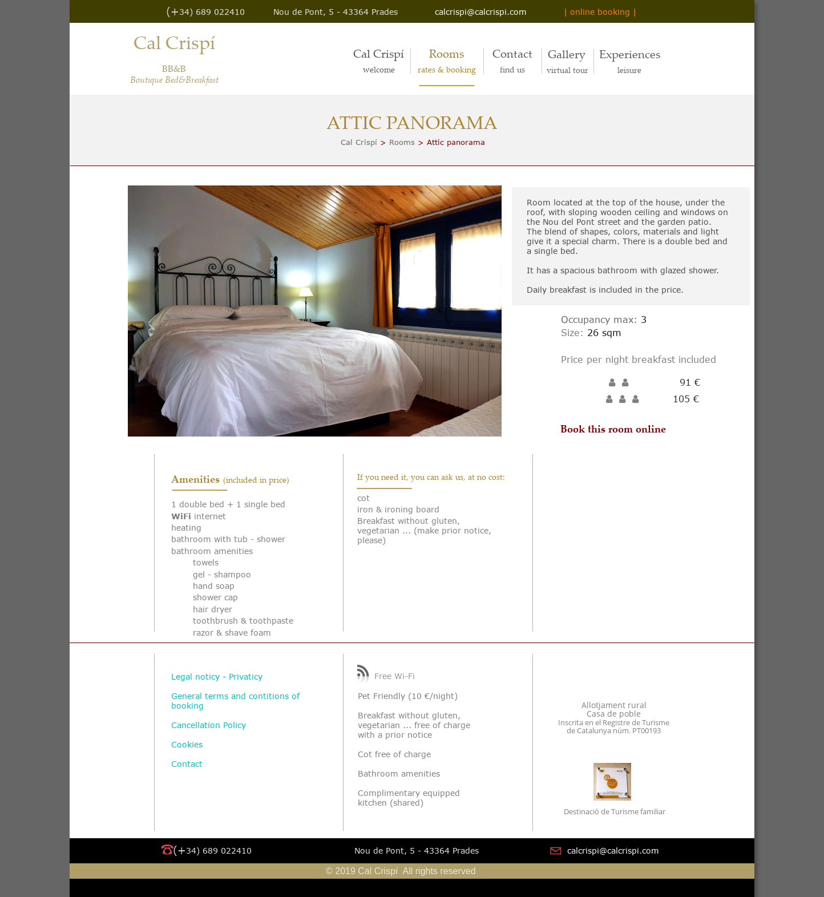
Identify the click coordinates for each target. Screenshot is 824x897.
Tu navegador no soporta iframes (629, 542)
